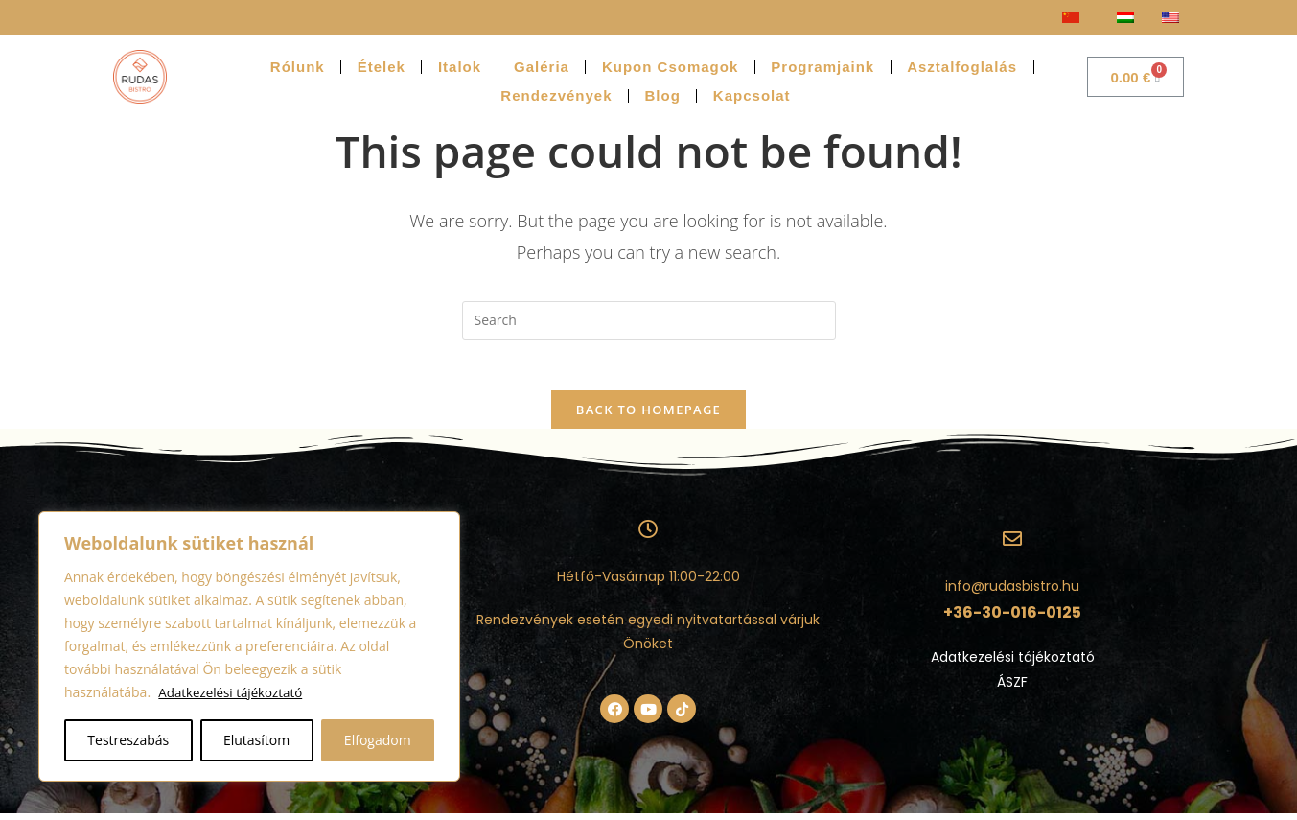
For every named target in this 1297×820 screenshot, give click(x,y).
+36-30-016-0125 (1012, 619)
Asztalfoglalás (962, 67)
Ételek (381, 67)
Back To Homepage (648, 416)
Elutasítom (256, 740)
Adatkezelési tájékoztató (234, 692)
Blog (663, 95)
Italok (459, 67)
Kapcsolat (752, 95)
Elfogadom (377, 740)
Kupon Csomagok (670, 67)
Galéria (541, 67)
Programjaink (822, 67)
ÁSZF (1012, 688)
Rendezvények (556, 95)
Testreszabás (128, 740)
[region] (249, 646)
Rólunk (297, 67)
